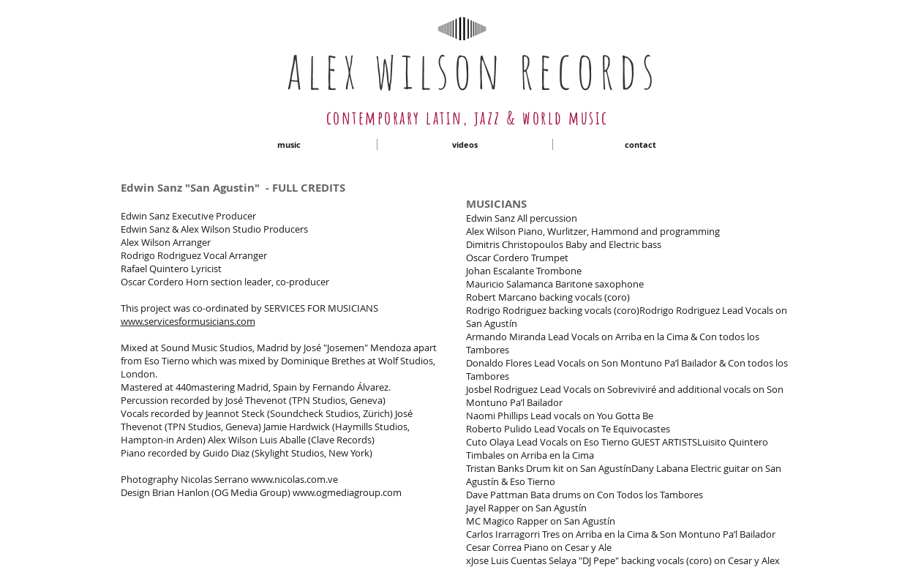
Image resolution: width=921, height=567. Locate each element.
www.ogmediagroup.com (347, 492)
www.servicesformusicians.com (188, 321)
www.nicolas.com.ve (294, 479)
